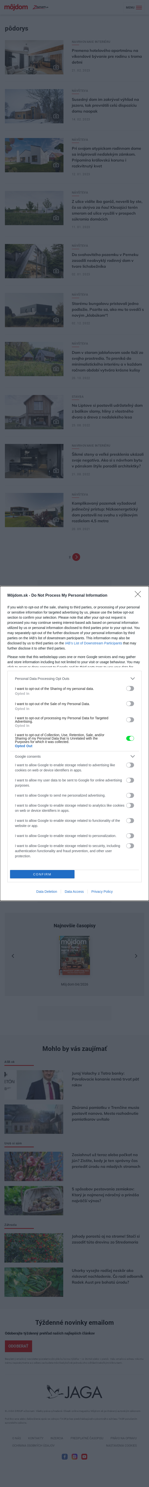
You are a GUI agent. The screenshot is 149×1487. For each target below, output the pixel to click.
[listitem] (74, 678)
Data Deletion (46, 892)
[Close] (139, 595)
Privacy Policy (102, 892)
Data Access (74, 892)
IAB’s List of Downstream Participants (93, 643)
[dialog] (74, 743)
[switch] (130, 688)
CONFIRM (42, 874)
